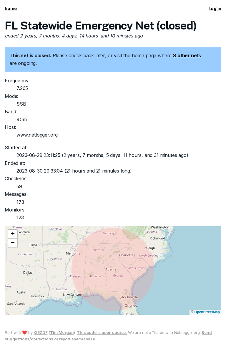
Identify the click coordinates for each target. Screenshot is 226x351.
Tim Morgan (62, 332)
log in (215, 8)
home (11, 8)
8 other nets (187, 55)
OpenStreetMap (207, 312)
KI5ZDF (40, 332)
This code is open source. (102, 332)
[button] (12, 234)
